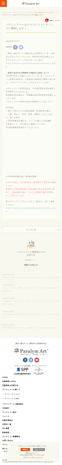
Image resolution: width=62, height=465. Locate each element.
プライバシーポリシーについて (33, 457)
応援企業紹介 (7, 420)
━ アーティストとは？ (11, 394)
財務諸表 (5, 432)
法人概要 (5, 428)
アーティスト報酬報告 (11, 436)
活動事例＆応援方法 (10, 385)
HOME (5, 377)
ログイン (5, 444)
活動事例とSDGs (9, 381)
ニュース (5, 416)
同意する (25, 449)
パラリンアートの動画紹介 (13, 404)
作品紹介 (5, 408)
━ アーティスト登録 (10, 398)
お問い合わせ (7, 440)
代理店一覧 (6, 424)
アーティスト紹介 (9, 412)
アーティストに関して (11, 389)
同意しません (39, 449)
